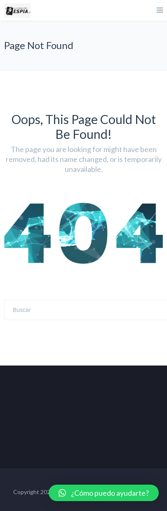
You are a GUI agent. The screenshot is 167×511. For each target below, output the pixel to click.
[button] (104, 493)
